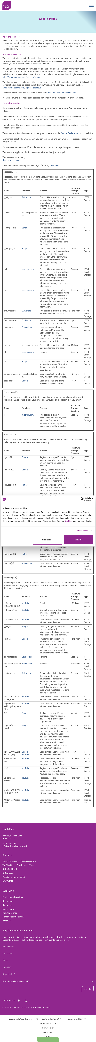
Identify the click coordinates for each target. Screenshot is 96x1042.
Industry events (9, 912)
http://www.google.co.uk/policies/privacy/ (22, 77)
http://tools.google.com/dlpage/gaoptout (21, 87)
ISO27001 (6, 920)
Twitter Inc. (27, 197)
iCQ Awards (7, 880)
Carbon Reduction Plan (13, 916)
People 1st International (13, 876)
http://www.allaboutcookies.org (61, 92)
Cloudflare (26, 310)
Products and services (12, 897)
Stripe (24, 227)
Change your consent (12, 160)
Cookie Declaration (69, 133)
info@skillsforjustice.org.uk (14, 846)
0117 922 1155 (9, 843)
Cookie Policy (48, 1032)
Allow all (78, 540)
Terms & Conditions (48, 1023)
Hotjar (24, 484)
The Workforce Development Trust (18, 865)
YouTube (25, 603)
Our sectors (7, 901)
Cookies (68, 521)
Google (25, 380)
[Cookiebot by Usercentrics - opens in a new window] (82, 499)
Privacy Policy (48, 1028)
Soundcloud (27, 327)
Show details (82, 531)
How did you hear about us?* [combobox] (15, 981)
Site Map (48, 1036)
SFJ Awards (7, 873)
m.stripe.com (28, 269)
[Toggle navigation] (91, 5)
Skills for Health (9, 869)
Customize (47, 540)
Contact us (7, 905)
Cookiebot (54, 165)
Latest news (8, 908)
